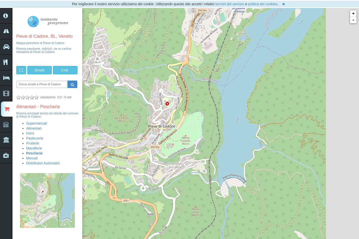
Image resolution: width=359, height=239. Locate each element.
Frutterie (32, 143)
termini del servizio (229, 4)
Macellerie (34, 148)
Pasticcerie (34, 138)
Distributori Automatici (43, 163)
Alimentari (34, 128)
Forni (30, 133)
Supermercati (36, 123)
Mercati (32, 158)
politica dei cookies (262, 4)
